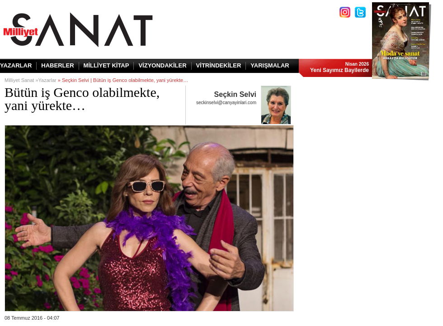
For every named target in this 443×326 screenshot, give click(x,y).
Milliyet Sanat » (21, 80)
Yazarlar (47, 80)
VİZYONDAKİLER (162, 65)
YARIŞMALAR (269, 65)
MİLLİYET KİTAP (106, 65)
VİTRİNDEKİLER (218, 65)
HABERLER (57, 65)
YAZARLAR (16, 65)
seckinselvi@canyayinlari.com (226, 102)
